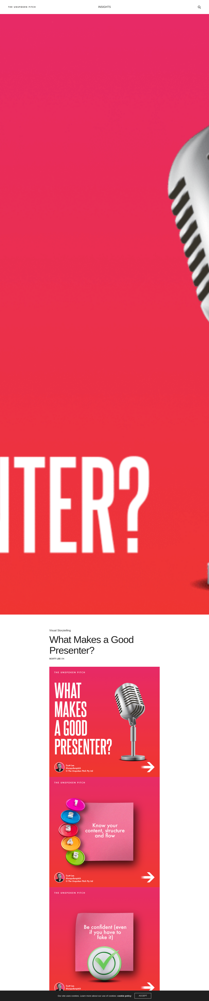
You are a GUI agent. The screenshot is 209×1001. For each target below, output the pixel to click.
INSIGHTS (104, 7)
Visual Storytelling (60, 630)
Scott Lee (55, 659)
